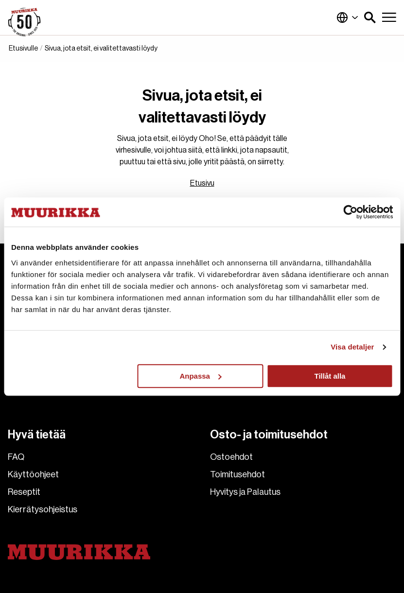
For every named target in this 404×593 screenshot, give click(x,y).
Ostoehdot (231, 457)
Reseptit (24, 492)
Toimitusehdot (237, 474)
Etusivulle (23, 48)
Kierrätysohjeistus (42, 509)
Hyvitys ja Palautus (245, 492)
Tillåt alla (330, 376)
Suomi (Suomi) (347, 17)
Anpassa (200, 376)
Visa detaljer (352, 347)
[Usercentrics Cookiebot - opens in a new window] (350, 212)
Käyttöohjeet (33, 474)
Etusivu (202, 183)
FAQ (16, 457)
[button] (370, 17)
